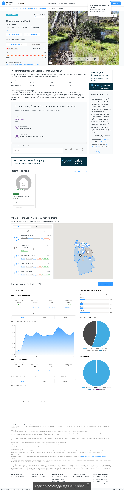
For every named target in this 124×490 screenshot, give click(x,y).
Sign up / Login (115, 3)
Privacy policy (13, 489)
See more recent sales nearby (79, 171)
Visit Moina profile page (105, 284)
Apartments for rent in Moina (39, 478)
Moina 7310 (34, 8)
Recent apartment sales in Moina (60, 478)
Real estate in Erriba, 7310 (100, 476)
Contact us (6, 489)
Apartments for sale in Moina (18, 478)
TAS (29, 8)
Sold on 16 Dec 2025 (18, 190)
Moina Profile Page (96, 152)
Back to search (17, 8)
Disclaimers (27, 489)
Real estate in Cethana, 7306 (100, 481)
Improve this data (10, 30)
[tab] (22, 317)
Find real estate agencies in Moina (81, 478)
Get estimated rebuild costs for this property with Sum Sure (22, 64)
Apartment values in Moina (59, 481)
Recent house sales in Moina (59, 476)
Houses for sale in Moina (17, 476)
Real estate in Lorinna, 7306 (100, 483)
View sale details (17, 207)
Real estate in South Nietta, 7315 (101, 479)
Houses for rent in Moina (38, 476)
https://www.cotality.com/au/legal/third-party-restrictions (94, 456)
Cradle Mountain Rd (44, 8)
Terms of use (20, 489)
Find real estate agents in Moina (81, 476)
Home (24, 8)
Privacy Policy (72, 487)
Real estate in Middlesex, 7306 (101, 478)
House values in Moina (58, 479)
